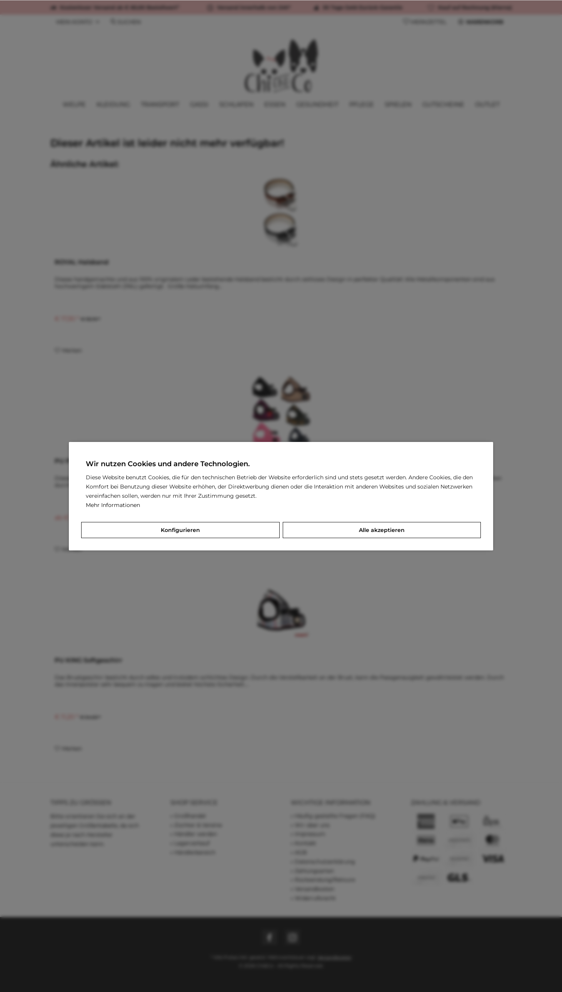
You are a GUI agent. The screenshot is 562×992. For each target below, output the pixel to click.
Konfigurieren (180, 530)
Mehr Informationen (113, 505)
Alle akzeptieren (382, 530)
